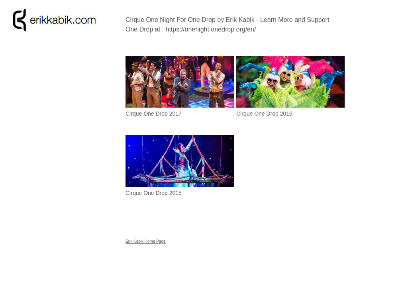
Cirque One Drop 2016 (264, 113)
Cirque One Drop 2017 (154, 113)
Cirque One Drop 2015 (154, 193)
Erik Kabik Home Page (146, 241)
